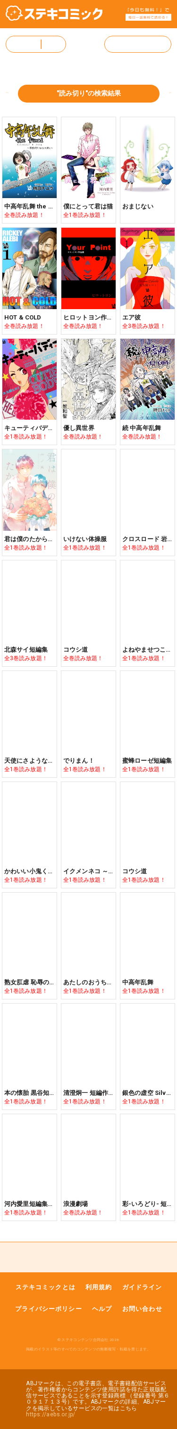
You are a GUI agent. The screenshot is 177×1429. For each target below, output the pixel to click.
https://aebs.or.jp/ (51, 1414)
